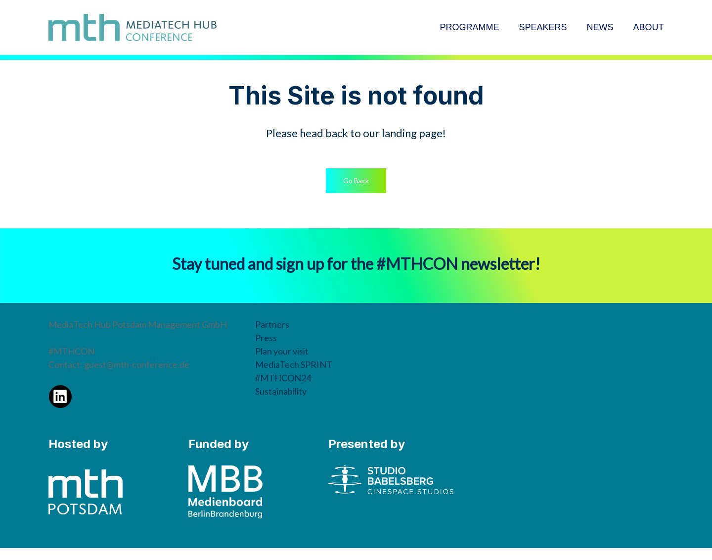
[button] (356, 180)
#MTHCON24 (283, 377)
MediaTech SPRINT (293, 364)
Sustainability (281, 391)
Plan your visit (282, 351)
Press (266, 337)
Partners (272, 324)
